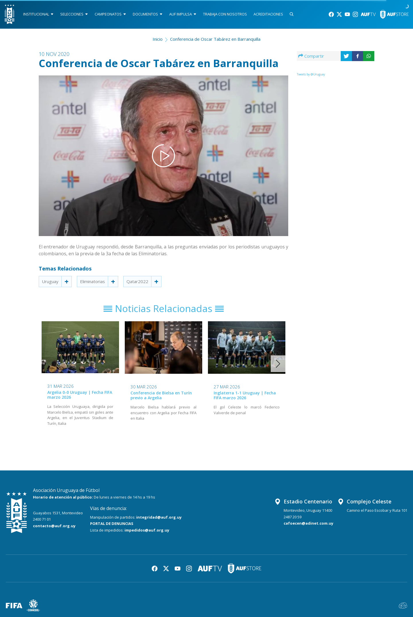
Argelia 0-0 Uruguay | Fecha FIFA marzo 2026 (79, 395)
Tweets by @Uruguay (311, 74)
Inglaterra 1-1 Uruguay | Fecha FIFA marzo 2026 (245, 395)
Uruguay (50, 281)
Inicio (158, 39)
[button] (278, 363)
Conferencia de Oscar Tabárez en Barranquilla (215, 39)
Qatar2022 (137, 281)
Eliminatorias (92, 281)
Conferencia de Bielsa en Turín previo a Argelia (161, 395)
